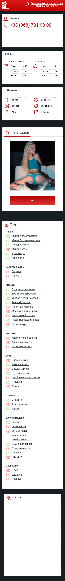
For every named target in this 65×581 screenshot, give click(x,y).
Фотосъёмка (19, 426)
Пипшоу (16, 452)
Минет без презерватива (26, 240)
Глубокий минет (21, 244)
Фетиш (15, 386)
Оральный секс (20, 368)
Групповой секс (20, 373)
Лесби (15, 408)
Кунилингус (18, 253)
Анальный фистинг (22, 342)
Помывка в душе (21, 448)
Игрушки (17, 381)
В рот (15, 470)
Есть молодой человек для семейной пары (20, 435)
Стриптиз (17, 399)
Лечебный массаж (22, 306)
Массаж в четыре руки (25, 311)
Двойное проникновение (26, 377)
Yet (32, 200)
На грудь (17, 474)
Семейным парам (22, 443)
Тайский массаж (21, 302)
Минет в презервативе (24, 236)
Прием (15, 275)
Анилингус (18, 257)
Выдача (16, 271)
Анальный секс (20, 364)
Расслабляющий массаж (26, 319)
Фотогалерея (17, 132)
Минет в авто (19, 249)
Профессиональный (23, 289)
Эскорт (16, 422)
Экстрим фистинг (22, 346)
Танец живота (20, 404)
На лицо (16, 478)
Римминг (17, 457)
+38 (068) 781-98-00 (27, 25)
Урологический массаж (25, 298)
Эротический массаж (24, 293)
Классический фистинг (25, 337)
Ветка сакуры (20, 324)
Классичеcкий (20, 360)
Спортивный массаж (23, 315)
